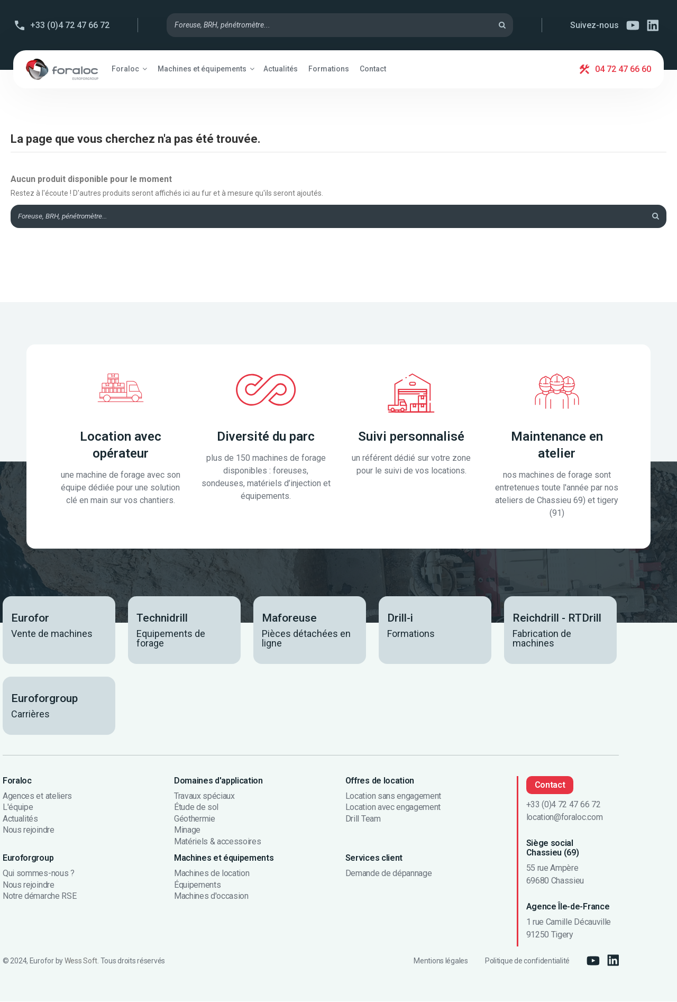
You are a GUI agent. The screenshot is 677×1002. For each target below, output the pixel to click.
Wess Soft (81, 961)
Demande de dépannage (388, 874)
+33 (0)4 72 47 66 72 (69, 25)
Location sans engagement (393, 797)
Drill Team (363, 819)
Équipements (197, 885)
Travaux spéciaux (204, 797)
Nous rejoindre (28, 831)
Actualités (20, 819)
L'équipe (18, 808)
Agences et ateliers (37, 797)
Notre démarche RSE (39, 897)
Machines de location (212, 874)
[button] (129, 68)
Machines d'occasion (211, 897)
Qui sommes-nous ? (39, 874)
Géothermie (194, 819)
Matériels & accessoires (217, 843)
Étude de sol (196, 808)
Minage (187, 831)
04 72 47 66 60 (623, 69)
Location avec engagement (393, 808)
